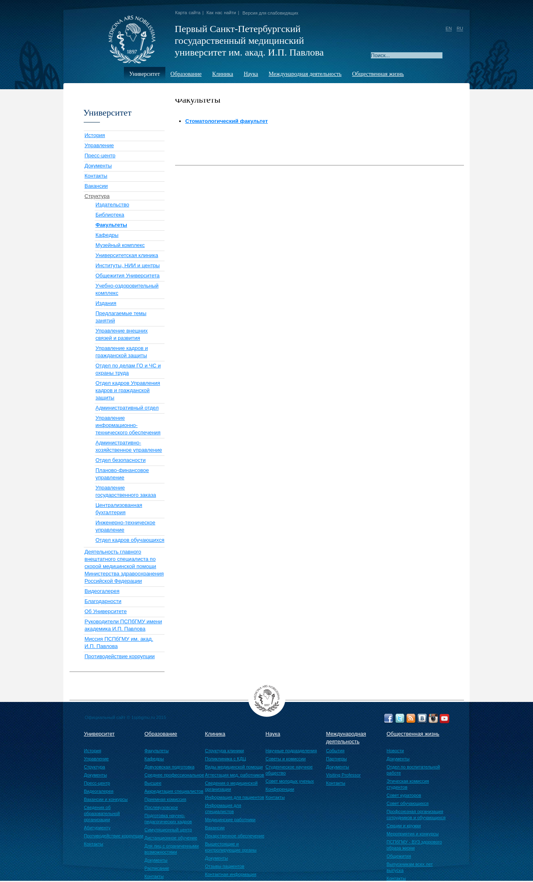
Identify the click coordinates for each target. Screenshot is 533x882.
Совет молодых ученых (290, 781)
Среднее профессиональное (174, 775)
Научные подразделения (291, 750)
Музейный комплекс (120, 245)
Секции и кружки (404, 825)
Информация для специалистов (223, 808)
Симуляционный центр (168, 829)
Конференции (280, 789)
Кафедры (107, 235)
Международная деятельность (305, 74)
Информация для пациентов (234, 797)
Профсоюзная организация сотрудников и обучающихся (416, 814)
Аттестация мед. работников (234, 775)
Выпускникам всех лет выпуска (410, 867)
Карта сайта (187, 12)
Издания (105, 303)
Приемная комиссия (165, 799)
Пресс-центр (99, 155)
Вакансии (96, 186)
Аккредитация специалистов (174, 791)
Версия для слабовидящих (271, 13)
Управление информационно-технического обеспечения (127, 425)
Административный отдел (126, 408)
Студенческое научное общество (289, 769)
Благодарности (102, 601)
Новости (395, 750)
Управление (99, 145)
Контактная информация (230, 874)
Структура (97, 196)
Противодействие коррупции (119, 656)
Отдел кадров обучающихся (129, 540)
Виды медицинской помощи (234, 766)
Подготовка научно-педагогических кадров (168, 818)
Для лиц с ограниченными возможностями (172, 848)
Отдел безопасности (120, 460)
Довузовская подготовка (170, 766)
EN (449, 28)
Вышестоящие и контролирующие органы (231, 846)
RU (460, 28)
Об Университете (105, 611)
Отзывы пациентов (225, 866)
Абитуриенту (97, 827)
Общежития (399, 856)
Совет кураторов (404, 795)
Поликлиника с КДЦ (225, 758)
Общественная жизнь (378, 74)
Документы (98, 166)
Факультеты (157, 750)
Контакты (95, 176)
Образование (186, 74)
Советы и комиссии (286, 758)
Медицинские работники (230, 819)
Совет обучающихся (408, 803)
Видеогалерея (101, 591)
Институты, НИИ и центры (127, 265)
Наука (251, 74)
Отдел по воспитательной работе (413, 769)
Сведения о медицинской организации (231, 786)
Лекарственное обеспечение (234, 835)
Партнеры (336, 758)
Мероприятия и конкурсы (413, 833)
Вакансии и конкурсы (106, 799)
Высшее (153, 783)
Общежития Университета (127, 276)
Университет (144, 74)
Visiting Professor (343, 775)
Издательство (112, 205)
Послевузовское (161, 807)
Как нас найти (221, 12)
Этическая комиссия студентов (408, 784)
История (94, 135)
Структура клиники (224, 750)
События (335, 750)
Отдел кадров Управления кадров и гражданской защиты (127, 390)
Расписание (157, 868)
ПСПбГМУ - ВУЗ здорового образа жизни (414, 844)
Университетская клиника (126, 255)
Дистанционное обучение (171, 837)
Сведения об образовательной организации (102, 813)
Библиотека (109, 215)
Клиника (222, 74)
